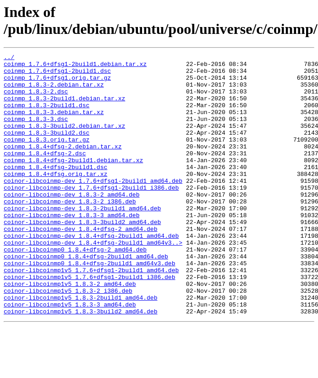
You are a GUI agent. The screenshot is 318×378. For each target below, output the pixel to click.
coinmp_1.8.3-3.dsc (36, 132)
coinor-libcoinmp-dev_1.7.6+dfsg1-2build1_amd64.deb (93, 207)
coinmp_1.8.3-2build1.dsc (46, 116)
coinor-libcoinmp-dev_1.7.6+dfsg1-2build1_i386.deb (91, 215)
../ (9, 58)
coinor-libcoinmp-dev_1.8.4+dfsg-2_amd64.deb (80, 264)
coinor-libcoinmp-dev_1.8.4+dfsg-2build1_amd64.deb (91, 272)
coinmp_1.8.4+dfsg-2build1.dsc (55, 190)
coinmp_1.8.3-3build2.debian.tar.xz (64, 141)
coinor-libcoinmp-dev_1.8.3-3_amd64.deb (71, 248)
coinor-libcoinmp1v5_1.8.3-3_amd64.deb (70, 355)
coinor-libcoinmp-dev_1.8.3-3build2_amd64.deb (82, 256)
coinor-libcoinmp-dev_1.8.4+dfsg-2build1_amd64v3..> (93, 281)
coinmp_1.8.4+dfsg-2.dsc (45, 174)
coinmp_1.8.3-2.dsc (36, 99)
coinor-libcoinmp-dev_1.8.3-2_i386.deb (70, 231)
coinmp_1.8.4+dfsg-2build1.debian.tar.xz (73, 182)
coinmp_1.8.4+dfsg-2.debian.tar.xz (62, 165)
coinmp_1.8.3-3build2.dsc (46, 149)
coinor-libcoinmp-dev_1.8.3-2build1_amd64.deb (82, 240)
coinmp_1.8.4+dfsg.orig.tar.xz (55, 198)
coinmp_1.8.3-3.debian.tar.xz (54, 124)
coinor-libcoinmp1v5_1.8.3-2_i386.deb (68, 338)
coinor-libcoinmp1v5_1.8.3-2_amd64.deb (70, 330)
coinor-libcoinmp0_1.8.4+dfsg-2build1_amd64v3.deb (89, 305)
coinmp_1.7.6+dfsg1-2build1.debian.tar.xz (75, 66)
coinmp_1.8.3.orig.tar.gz (46, 157)
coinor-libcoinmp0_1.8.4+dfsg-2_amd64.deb (75, 289)
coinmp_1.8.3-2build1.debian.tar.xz (64, 108)
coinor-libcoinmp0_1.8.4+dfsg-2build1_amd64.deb (86, 297)
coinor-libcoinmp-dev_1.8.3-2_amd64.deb (71, 223)
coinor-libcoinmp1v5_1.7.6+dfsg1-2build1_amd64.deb (91, 314)
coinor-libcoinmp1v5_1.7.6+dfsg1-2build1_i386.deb (89, 322)
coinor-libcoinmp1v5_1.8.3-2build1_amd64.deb (80, 347)
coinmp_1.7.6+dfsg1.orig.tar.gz (57, 83)
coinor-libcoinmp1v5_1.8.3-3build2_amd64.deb (80, 363)
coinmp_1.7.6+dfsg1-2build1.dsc (57, 75)
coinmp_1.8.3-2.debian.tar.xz (54, 91)
